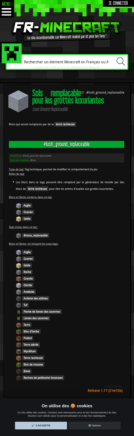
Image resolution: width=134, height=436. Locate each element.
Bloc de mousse (33, 364)
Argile (27, 205)
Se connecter (118, 3)
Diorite (28, 285)
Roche (27, 272)
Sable (27, 219)
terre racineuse (65, 124)
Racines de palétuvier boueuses (43, 378)
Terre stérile (31, 345)
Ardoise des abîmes (36, 298)
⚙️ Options (94, 425)
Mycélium (30, 351)
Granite (28, 278)
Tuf (25, 305)
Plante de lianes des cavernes (42, 312)
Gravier (28, 212)
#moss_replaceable (36, 235)
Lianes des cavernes (36, 318)
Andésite (29, 292)
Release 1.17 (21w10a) (105, 390)
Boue (27, 371)
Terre (27, 325)
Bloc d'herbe (31, 331)
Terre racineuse (33, 358)
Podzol (28, 338)
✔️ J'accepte (41, 425)
